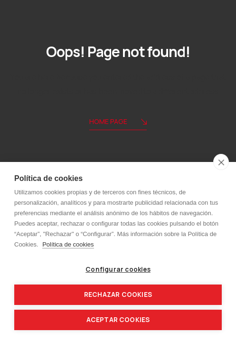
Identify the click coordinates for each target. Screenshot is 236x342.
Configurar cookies (118, 269)
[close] (221, 162)
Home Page (118, 122)
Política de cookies (68, 244)
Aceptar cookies (118, 319)
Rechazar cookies (118, 294)
